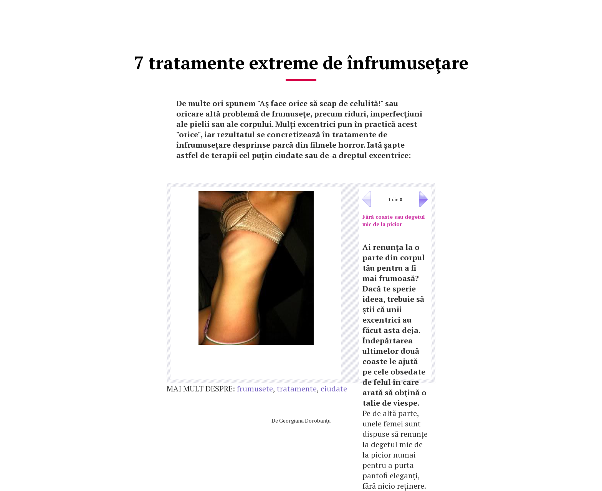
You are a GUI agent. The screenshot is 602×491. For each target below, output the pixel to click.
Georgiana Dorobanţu (305, 420)
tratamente (297, 388)
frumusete (255, 388)
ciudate (334, 388)
